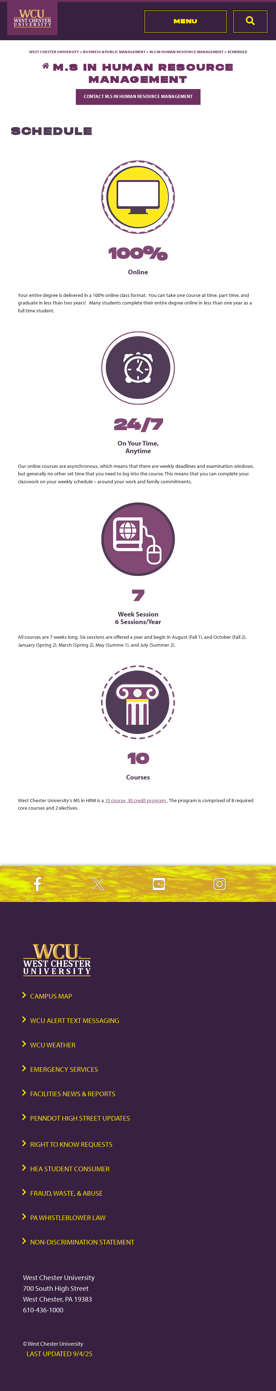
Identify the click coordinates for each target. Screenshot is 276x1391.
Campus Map (51, 995)
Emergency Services (64, 1069)
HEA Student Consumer (70, 1168)
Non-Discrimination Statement (82, 1241)
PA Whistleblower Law (68, 1217)
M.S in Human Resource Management (187, 51)
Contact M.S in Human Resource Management (138, 96)
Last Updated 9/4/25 (59, 1353)
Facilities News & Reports (72, 1093)
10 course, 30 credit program (136, 800)
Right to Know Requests (71, 1144)
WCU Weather (52, 1044)
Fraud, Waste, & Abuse (66, 1192)
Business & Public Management (114, 51)
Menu (186, 21)
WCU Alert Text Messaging (74, 1020)
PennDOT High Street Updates (80, 1117)
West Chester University (54, 51)
